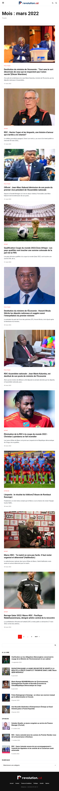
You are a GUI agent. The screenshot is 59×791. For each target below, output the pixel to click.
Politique (7, 65)
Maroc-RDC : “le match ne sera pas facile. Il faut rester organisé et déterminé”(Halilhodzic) (28, 556)
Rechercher (55, 645)
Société (41, 783)
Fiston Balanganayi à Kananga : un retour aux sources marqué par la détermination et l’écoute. (33, 696)
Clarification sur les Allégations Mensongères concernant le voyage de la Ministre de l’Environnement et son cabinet (32, 658)
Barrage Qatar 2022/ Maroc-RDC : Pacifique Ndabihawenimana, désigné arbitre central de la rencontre (29, 616)
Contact (17, 783)
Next (36, 636)
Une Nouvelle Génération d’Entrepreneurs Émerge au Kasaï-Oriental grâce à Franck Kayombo (32, 708)
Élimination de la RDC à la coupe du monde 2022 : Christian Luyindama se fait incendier (26, 435)
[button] (3, 3)
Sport (6, 128)
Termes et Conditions (26, 783)
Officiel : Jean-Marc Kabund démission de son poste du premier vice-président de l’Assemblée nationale (28, 188)
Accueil (11, 783)
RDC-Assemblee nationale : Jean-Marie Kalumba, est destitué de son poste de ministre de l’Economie (27, 375)
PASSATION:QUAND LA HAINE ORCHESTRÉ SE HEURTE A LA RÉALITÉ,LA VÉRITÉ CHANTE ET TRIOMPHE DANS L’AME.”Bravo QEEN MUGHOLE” (34, 670)
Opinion (6, 491)
